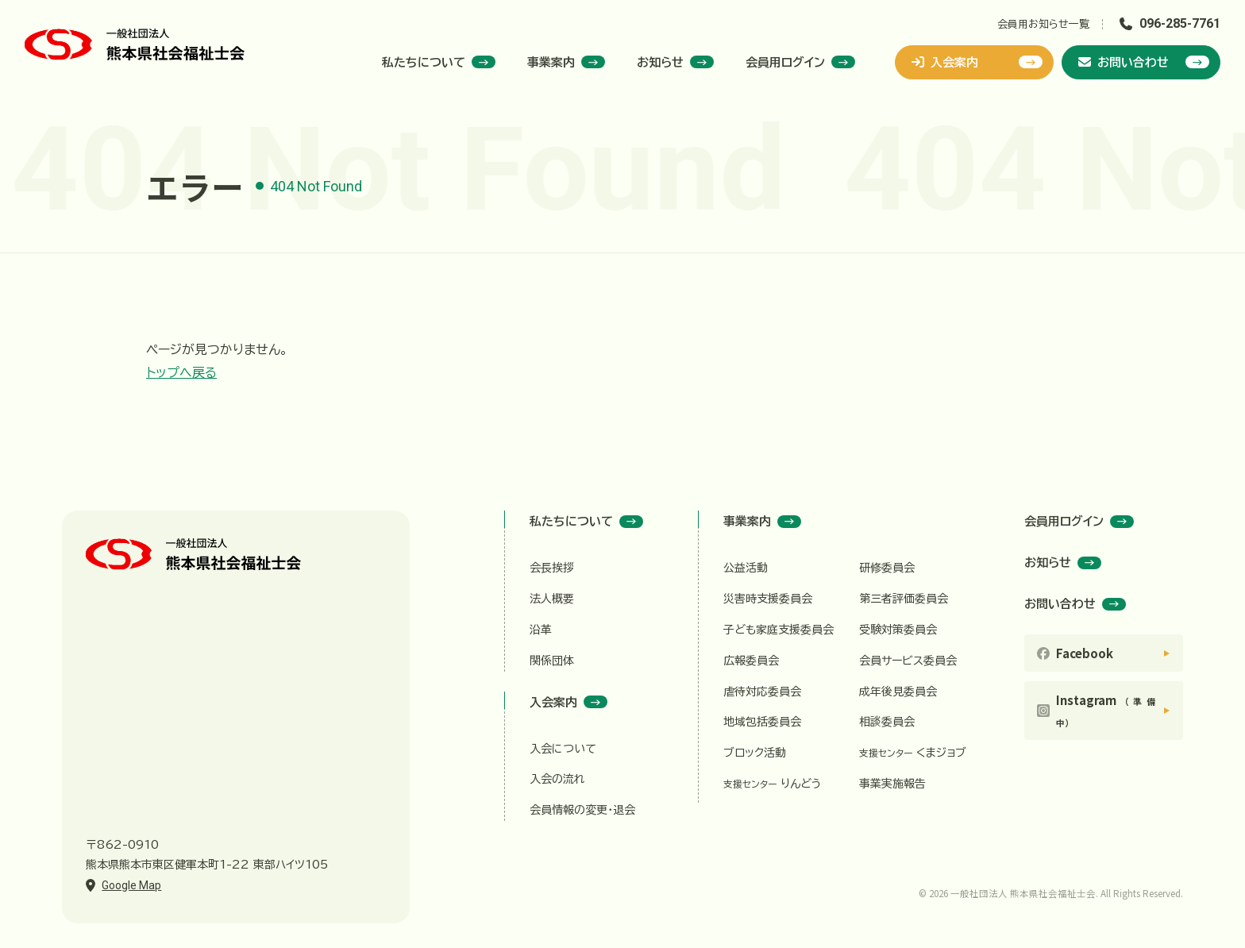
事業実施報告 (892, 783)
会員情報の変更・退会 (582, 809)
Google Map (131, 885)
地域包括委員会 (762, 721)
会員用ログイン (800, 62)
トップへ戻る (181, 372)
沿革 (541, 629)
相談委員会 (887, 721)
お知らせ (675, 62)
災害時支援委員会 (767, 598)
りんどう (772, 783)
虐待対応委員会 (762, 691)
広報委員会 (751, 660)
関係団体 (552, 660)
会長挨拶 (552, 567)
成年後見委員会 (898, 691)
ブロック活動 (754, 752)
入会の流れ (557, 778)
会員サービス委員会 (908, 660)
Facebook (1084, 653)
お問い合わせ (1143, 62)
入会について (563, 748)
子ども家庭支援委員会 (778, 629)
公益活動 (745, 567)
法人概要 (552, 598)
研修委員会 (887, 567)
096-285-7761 (1179, 23)
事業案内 (566, 62)
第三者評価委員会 (903, 598)
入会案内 (977, 62)
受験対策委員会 (898, 629)
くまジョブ (912, 752)
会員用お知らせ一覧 (1043, 24)
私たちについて (438, 62)
